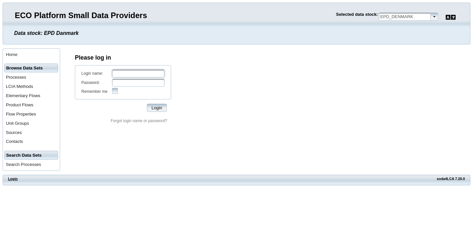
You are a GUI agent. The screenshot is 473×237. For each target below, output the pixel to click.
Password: (90, 82)
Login (12, 179)
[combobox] (408, 17)
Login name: (92, 73)
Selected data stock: (357, 14)
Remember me (94, 91)
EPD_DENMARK (396, 16)
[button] (157, 108)
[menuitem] (31, 54)
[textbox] (138, 73)
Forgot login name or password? (139, 120)
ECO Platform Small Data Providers (81, 15)
